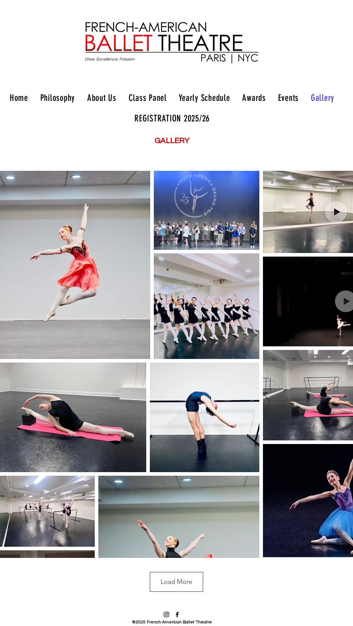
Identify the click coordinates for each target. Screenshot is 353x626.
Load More (176, 582)
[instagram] (166, 614)
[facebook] (177, 614)
